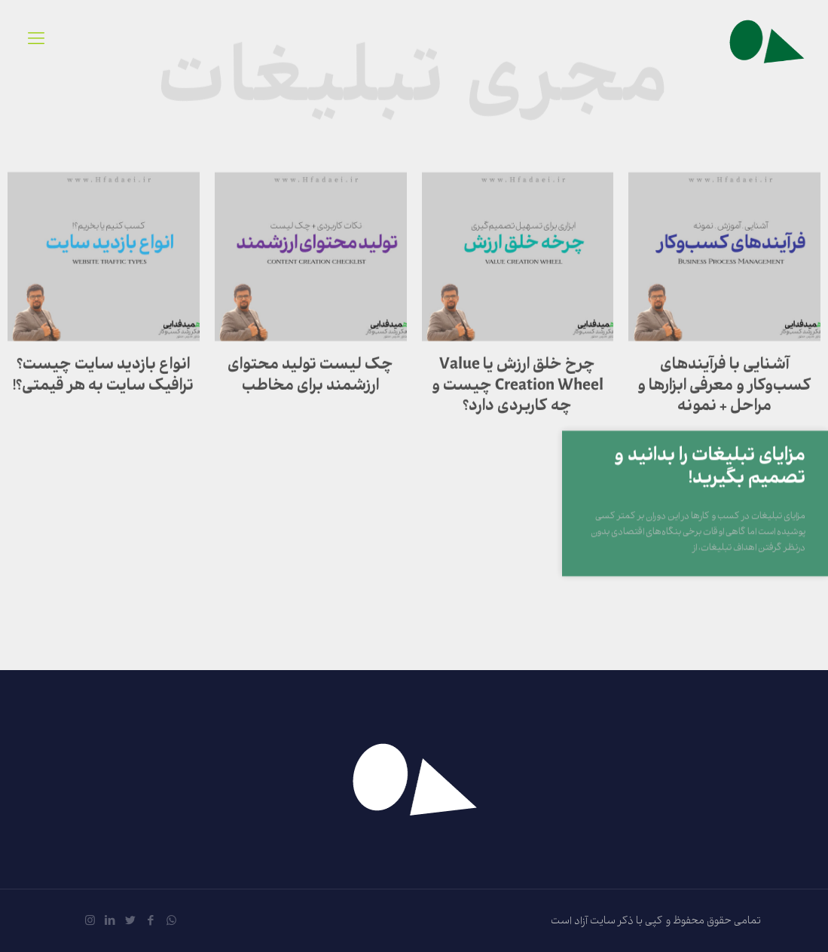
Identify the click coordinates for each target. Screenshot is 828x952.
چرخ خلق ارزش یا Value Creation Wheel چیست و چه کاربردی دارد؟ (517, 395)
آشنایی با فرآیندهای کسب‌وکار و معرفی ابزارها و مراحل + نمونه (724, 395)
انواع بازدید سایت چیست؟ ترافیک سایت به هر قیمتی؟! (103, 385)
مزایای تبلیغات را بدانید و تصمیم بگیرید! (709, 483)
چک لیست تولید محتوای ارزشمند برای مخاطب (310, 385)
